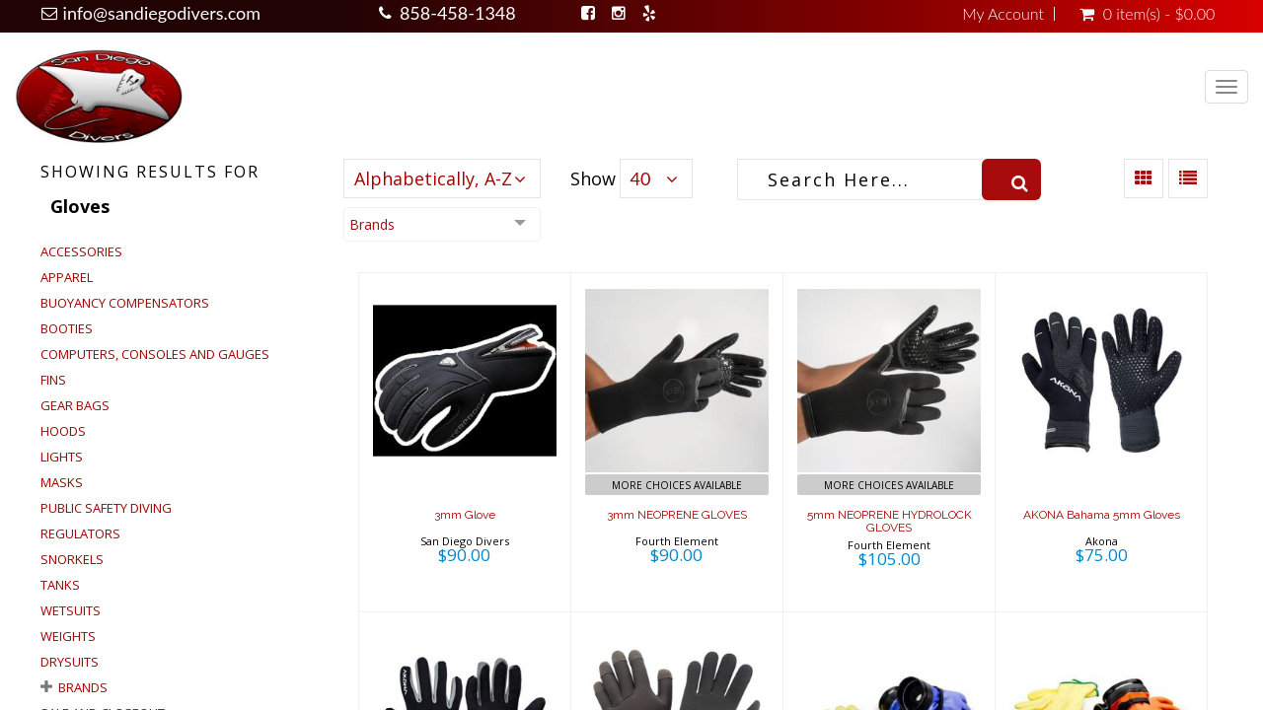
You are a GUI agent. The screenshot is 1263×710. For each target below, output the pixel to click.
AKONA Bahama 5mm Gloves (1101, 515)
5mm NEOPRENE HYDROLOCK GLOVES (889, 521)
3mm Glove (464, 515)
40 (641, 178)
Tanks (60, 585)
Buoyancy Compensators (124, 303)
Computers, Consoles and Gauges (154, 354)
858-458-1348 (458, 13)
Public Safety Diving (106, 508)
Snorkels (72, 559)
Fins (53, 380)
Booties (66, 328)
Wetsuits (70, 610)
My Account (1003, 14)
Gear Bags (75, 405)
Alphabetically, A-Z (433, 178)
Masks (61, 482)
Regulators (80, 533)
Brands (83, 687)
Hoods (63, 431)
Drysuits (69, 662)
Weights (68, 636)
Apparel (66, 277)
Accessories (81, 251)
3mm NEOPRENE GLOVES (677, 515)
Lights (61, 456)
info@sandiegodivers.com (162, 13)
